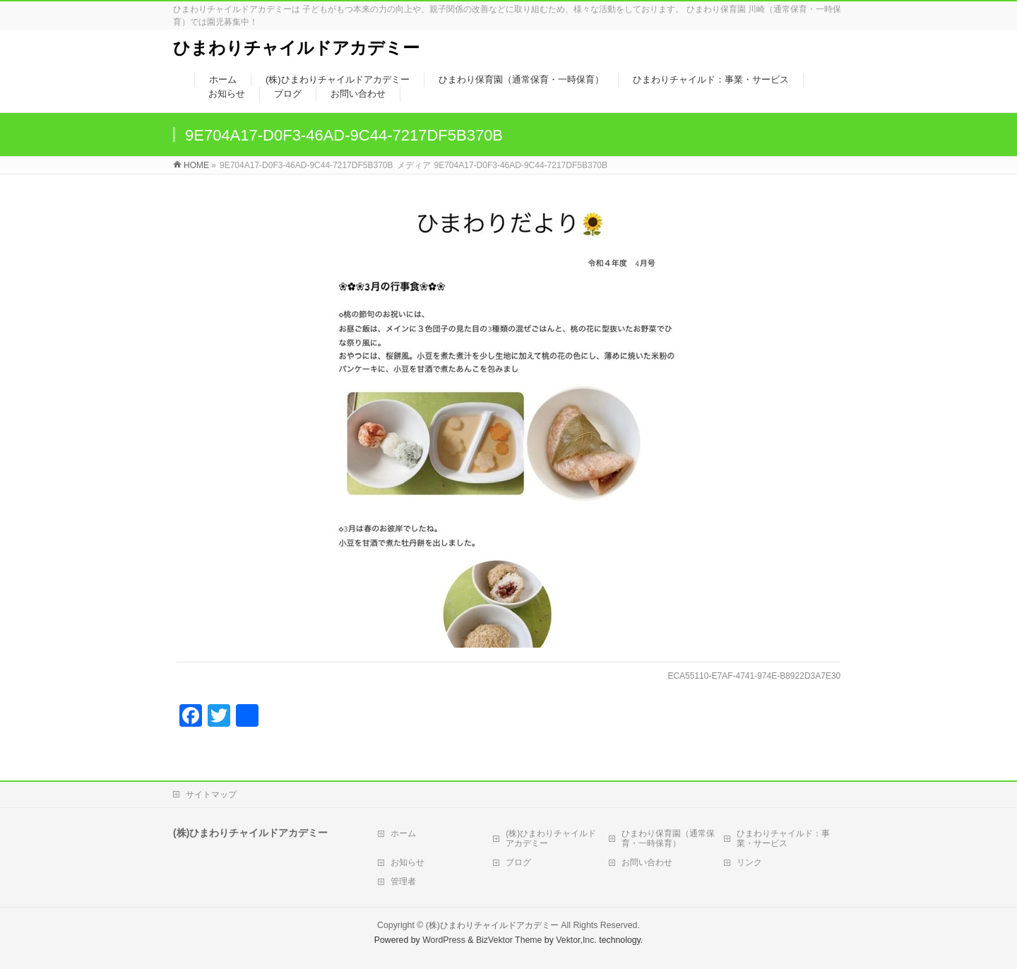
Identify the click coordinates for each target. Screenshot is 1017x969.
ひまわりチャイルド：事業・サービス (783, 838)
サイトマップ (211, 794)
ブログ (518, 862)
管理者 (403, 881)
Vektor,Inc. (576, 940)
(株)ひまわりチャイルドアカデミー (551, 838)
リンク (749, 862)
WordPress (443, 940)
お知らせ (407, 862)
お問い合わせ (647, 862)
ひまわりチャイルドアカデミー (296, 47)
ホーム (403, 833)
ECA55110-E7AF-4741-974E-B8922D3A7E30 (753, 676)
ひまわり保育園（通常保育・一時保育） (668, 838)
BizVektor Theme (509, 940)
